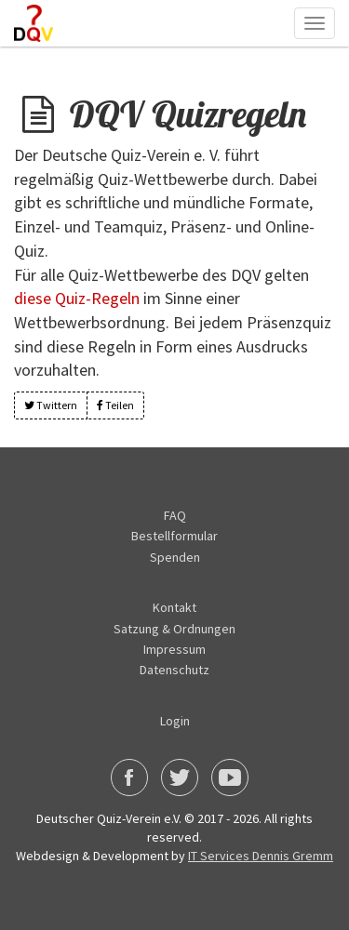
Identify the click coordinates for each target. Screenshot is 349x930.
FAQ (175, 515)
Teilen (115, 405)
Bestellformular (174, 535)
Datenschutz (174, 669)
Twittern (50, 405)
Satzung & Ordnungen (174, 628)
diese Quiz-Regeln (77, 298)
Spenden (175, 557)
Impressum (174, 649)
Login (175, 720)
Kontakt (174, 607)
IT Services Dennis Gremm (260, 855)
